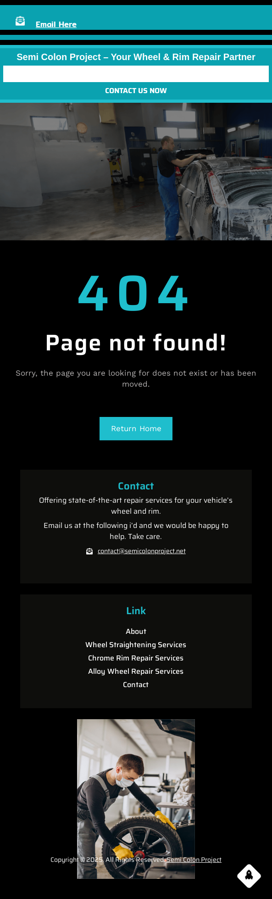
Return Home (136, 428)
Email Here (56, 24)
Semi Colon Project (194, 860)
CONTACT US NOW (136, 90)
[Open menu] (136, 74)
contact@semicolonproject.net (142, 551)
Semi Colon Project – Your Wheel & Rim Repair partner (136, 57)
